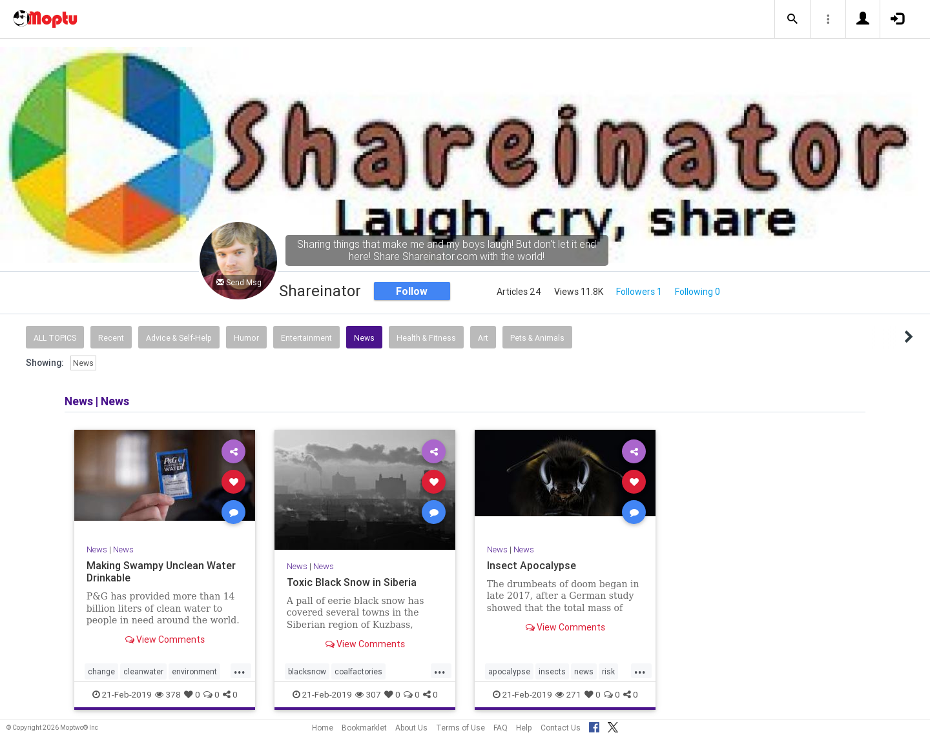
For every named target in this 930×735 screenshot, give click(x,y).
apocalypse (509, 671)
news (584, 671)
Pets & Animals (537, 338)
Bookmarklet (364, 727)
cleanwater (143, 671)
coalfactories (358, 671)
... (239, 670)
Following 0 (697, 291)
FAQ (500, 727)
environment (194, 671)
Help (524, 727)
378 (168, 694)
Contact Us (561, 727)
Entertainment (306, 338)
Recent (111, 338)
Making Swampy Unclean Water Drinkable (161, 571)
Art (483, 338)
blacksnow (307, 671)
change (101, 671)
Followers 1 (639, 291)
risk (608, 671)
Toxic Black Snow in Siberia (352, 582)
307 (368, 694)
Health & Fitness (426, 338)
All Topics (55, 338)
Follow (412, 291)
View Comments (165, 639)
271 (568, 694)
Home (322, 727)
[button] (792, 19)
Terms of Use (460, 727)
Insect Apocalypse (531, 565)
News (364, 338)
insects (552, 671)
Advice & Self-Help (179, 338)
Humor (246, 338)
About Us (411, 727)
